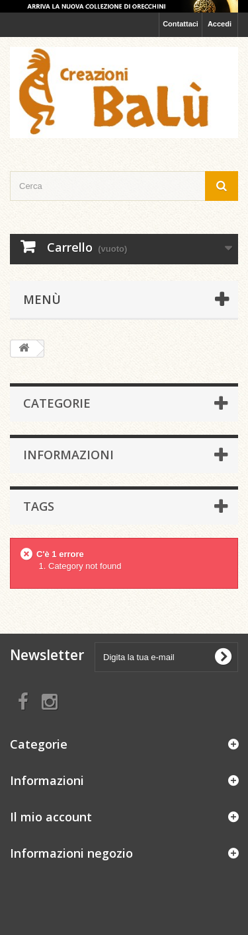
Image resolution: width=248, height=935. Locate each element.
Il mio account (51, 817)
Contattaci (180, 24)
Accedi (219, 24)
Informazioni (68, 455)
